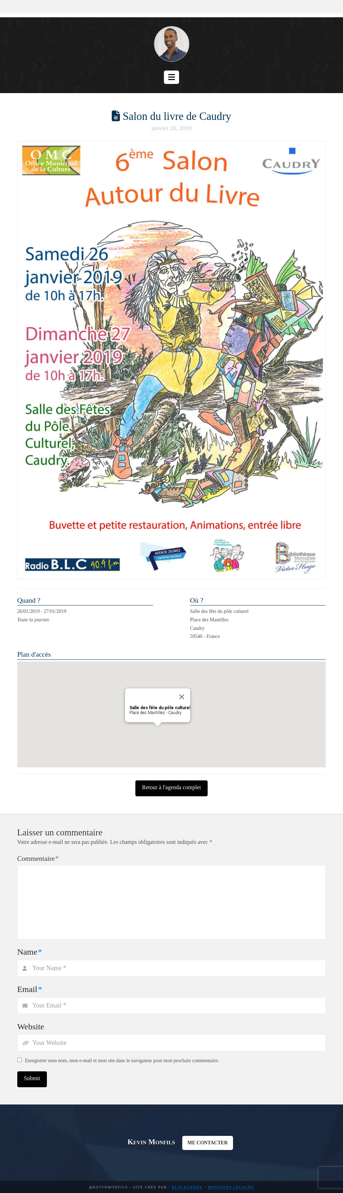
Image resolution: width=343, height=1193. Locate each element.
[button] (171, 77)
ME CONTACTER (208, 1142)
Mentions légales (231, 1187)
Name (29, 951)
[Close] (181, 696)
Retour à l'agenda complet (171, 787)
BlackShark (187, 1187)
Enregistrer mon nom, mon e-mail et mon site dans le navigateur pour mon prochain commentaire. (122, 1060)
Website (30, 1026)
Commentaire (38, 858)
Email (29, 989)
